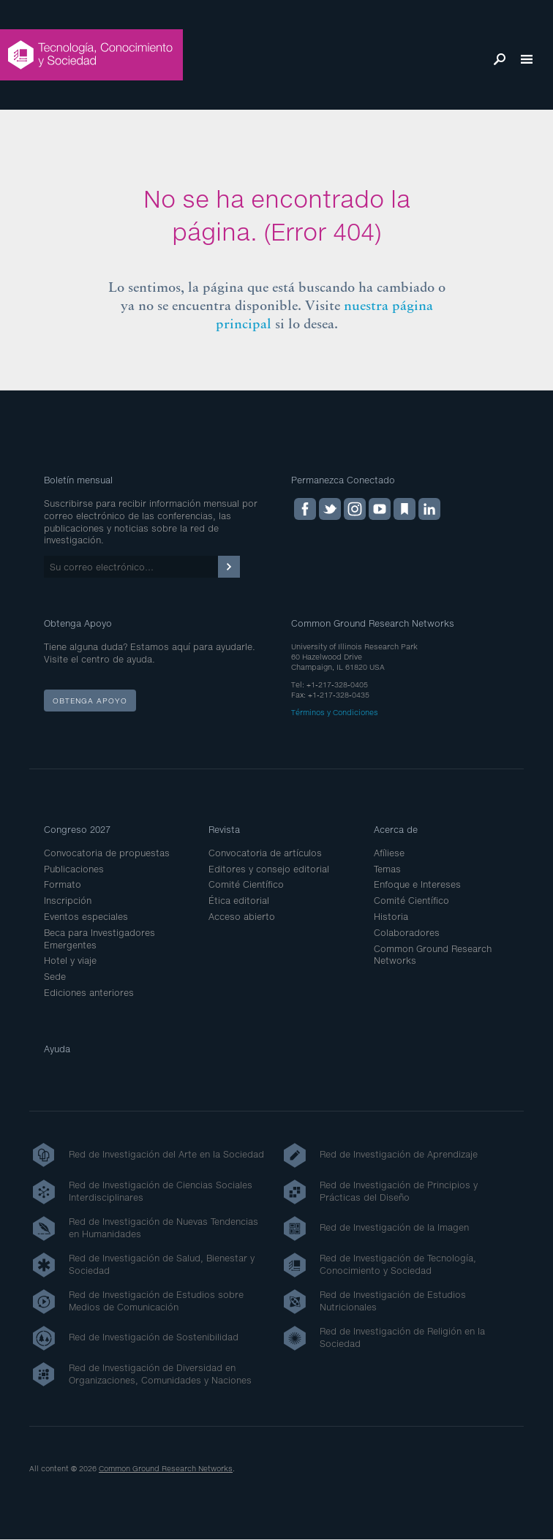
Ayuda (57, 1048)
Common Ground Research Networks (166, 1468)
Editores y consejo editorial (268, 869)
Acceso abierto (241, 916)
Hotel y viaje (70, 960)
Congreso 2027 (77, 829)
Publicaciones (74, 869)
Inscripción (67, 900)
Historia (391, 916)
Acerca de (396, 829)
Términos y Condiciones (334, 712)
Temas (387, 869)
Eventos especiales (86, 916)
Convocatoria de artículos (265, 853)
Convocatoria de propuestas (107, 853)
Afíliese (389, 853)
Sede (55, 976)
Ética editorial (238, 900)
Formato (62, 884)
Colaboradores (407, 932)
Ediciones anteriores (89, 992)
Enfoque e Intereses (417, 884)
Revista (224, 829)
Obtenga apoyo (90, 700)
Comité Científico (246, 884)
